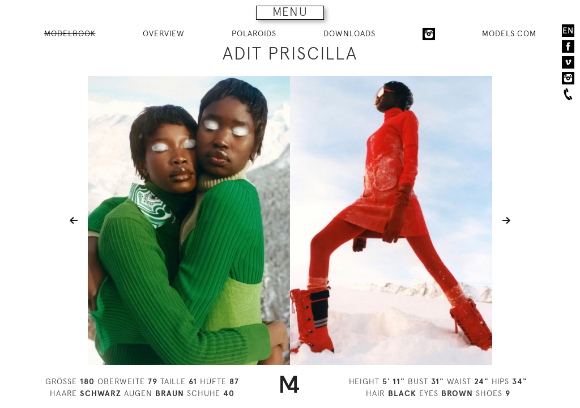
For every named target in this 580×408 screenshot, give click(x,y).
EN (568, 31)
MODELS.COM (509, 33)
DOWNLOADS (349, 33)
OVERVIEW (164, 33)
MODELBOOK (70, 33)
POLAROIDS (254, 33)
